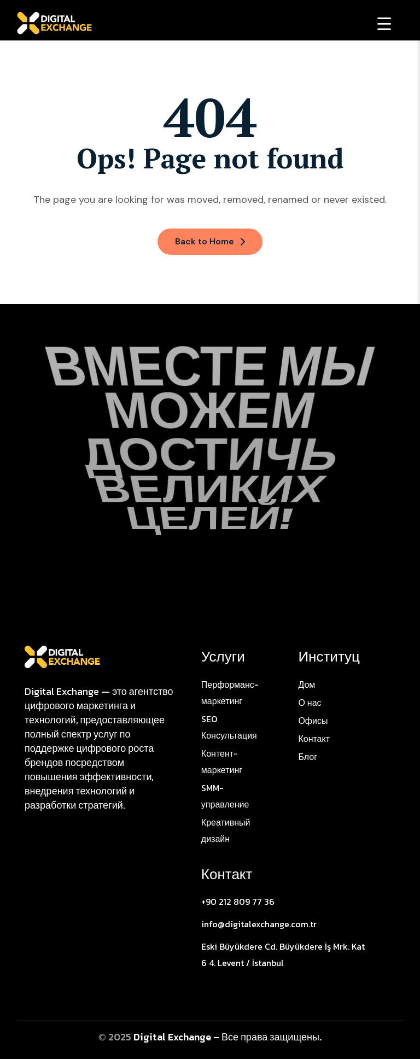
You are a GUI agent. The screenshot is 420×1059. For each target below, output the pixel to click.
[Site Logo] (62, 656)
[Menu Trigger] (384, 23)
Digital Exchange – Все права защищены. (227, 1036)
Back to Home (210, 241)
